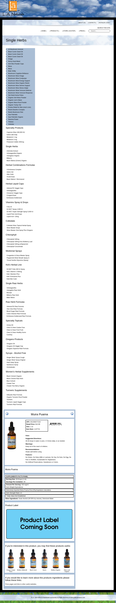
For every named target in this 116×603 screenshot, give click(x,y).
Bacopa (9, 292)
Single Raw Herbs (14, 283)
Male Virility (12, 71)
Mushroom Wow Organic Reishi (18, 83)
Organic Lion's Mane (15, 100)
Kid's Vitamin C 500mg (14, 271)
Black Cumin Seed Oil (15, 52)
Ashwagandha (11, 190)
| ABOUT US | (82, 22)
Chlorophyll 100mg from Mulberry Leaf (19, 241)
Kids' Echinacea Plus (14, 276)
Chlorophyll (11, 235)
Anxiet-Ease (11, 177)
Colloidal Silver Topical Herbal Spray (19, 225)
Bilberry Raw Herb (13, 295)
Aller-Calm (10, 174)
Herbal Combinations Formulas (20, 165)
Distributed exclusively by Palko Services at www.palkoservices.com (64, 597)
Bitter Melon (11, 297)
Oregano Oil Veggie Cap (15, 346)
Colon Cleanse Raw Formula (16, 314)
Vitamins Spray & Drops (17, 202)
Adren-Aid (10, 172)
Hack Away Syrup (12, 362)
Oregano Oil (11, 344)
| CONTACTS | (92, 22)
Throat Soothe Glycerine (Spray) (17, 260)
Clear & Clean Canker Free (16, 327)
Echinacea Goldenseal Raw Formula (19, 316)
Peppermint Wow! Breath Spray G (18, 258)
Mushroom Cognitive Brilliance (18, 73)
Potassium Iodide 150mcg (15, 142)
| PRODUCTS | (54, 31)
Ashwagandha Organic (14, 153)
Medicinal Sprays (14, 251)
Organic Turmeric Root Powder (17, 397)
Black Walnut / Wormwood (15, 179)
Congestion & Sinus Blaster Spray (18, 255)
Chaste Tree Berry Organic (16, 386)
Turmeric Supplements (16, 390)
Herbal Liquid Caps (15, 184)
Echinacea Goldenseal (14, 198)
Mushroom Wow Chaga (16, 76)
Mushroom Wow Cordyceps (17, 78)
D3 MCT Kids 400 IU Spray (16, 269)
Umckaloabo (11, 367)
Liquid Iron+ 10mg (13, 216)
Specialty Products (14, 128)
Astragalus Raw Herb (14, 290)
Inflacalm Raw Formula (14, 395)
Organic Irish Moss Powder (17, 97)
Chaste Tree (11, 383)
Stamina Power (13, 119)
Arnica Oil (10, 325)
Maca (10, 66)
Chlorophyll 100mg (13, 239)
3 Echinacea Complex (14, 169)
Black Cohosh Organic (14, 376)
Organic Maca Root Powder (17, 102)
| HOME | (43, 31)
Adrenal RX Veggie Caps (15, 188)
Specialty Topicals (14, 321)
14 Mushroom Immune (15, 49)
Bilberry (9, 158)
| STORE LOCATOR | (69, 31)
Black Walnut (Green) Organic (17, 160)
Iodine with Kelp (12, 135)
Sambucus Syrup (12, 365)
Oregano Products (14, 339)
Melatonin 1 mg (12, 137)
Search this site (103, 28)
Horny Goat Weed (14, 61)
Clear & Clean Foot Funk (15, 330)
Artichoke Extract (12, 151)
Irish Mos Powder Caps (16, 64)
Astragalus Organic (13, 156)
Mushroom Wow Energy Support (19, 81)
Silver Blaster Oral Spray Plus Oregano (20, 230)
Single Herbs (12, 146)
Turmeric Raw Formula (14, 404)
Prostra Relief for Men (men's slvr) (19, 107)
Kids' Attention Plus (13, 274)
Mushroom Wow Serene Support (19, 85)
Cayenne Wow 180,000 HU (16, 132)
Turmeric (10, 399)
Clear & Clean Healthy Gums (16, 332)
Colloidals (10, 221)
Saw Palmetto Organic (15, 117)
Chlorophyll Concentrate (15, 246)
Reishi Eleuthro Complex (16, 110)
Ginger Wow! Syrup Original (16, 360)
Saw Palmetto (12, 114)
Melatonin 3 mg (12, 139)
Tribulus (10, 122)
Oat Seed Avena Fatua (15, 95)
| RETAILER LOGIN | (104, 22)
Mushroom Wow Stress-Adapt (18, 88)
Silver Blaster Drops (13, 228)
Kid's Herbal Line (14, 265)
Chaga (10, 59)
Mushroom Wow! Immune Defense (19, 90)
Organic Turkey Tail (14, 105)
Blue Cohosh (11, 381)
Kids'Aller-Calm (12, 279)
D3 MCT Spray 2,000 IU (15, 209)
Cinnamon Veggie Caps (15, 193)
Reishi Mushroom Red (15, 112)
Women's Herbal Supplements (20, 372)
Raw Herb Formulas (15, 302)
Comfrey (9, 335)
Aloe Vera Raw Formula (15, 309)
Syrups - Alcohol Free (16, 353)
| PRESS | (82, 31)
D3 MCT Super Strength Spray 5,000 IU (20, 211)
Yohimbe (11, 124)
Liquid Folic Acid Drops (14, 214)
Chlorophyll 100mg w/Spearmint (17, 244)
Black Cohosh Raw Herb (15, 378)
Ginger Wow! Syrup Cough (15, 357)
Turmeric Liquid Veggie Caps (16, 402)
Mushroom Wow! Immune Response (20, 93)
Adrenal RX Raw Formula (15, 306)
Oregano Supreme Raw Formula (17, 348)
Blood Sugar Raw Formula (15, 311)
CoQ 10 (9, 207)
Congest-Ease (11, 195)
